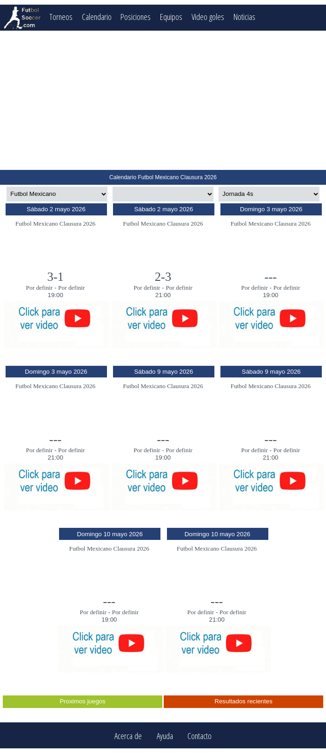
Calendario (97, 16)
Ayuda (165, 735)
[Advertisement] (163, 100)
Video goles (208, 16)
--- (271, 277)
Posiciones (135, 16)
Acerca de (128, 735)
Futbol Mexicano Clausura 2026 (55, 223)
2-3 (163, 277)
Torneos (61, 16)
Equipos (171, 16)
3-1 (55, 277)
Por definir (39, 287)
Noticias (244, 16)
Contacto (199, 735)
